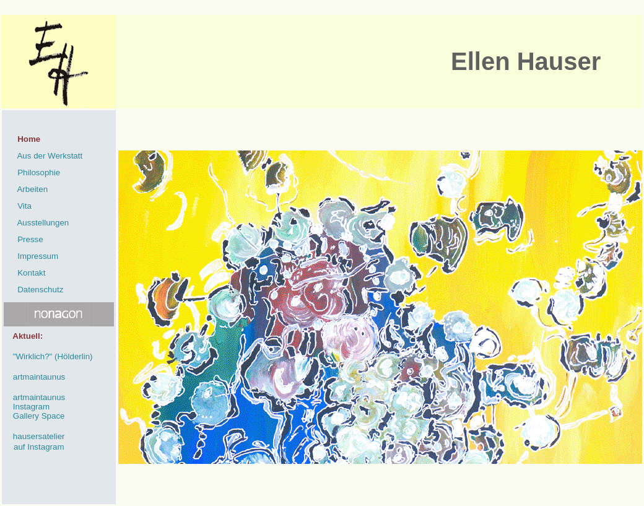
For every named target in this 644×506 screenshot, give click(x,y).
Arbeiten (26, 189)
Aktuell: (23, 336)
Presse (23, 239)
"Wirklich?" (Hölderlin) (48, 356)
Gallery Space (34, 416)
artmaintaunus (34, 377)
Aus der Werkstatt (43, 155)
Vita (18, 206)
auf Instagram (39, 446)
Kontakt (24, 272)
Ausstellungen (36, 222)
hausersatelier (34, 436)
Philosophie (32, 172)
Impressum (31, 256)
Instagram (27, 406)
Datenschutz (33, 289)
